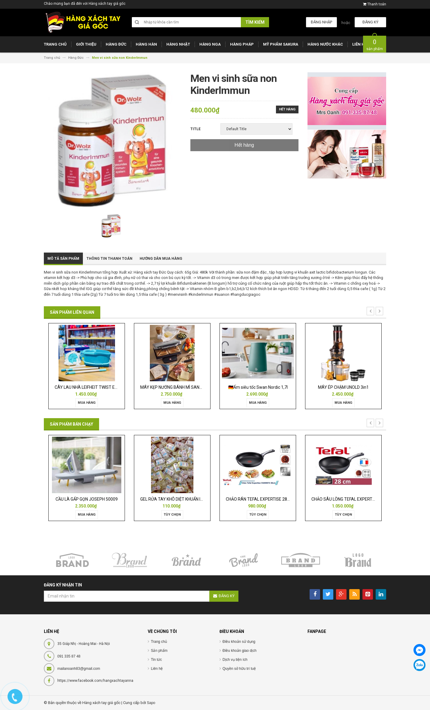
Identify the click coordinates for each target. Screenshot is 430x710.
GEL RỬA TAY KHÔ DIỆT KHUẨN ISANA (176, 499)
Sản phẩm (159, 651)
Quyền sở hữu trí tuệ (239, 669)
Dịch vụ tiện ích (235, 660)
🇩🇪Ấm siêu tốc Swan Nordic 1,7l (258, 387)
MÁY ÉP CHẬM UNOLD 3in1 (343, 387)
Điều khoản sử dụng (239, 642)
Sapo (151, 703)
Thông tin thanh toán (109, 258)
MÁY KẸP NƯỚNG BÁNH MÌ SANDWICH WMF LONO (187, 387)
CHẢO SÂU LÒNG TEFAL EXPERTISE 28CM (350, 499)
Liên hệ (157, 669)
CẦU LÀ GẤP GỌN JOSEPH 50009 (87, 499)
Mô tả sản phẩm (63, 258)
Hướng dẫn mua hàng (161, 258)
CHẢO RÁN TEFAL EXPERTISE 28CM (259, 499)
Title (195, 129)
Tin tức (156, 660)
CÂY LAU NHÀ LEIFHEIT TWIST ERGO (89, 387)
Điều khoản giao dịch (239, 651)
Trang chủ (159, 642)
